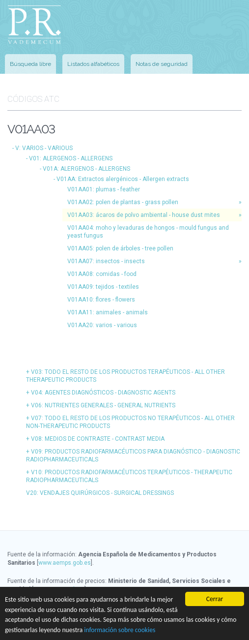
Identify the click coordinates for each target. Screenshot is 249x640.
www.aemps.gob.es (64, 562)
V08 (98, 438)
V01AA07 (106, 261)
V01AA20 (102, 325)
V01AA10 (101, 299)
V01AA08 (102, 274)
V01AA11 (107, 312)
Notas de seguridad (162, 64)
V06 (103, 405)
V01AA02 (122, 202)
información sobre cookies (119, 630)
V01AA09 (103, 286)
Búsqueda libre (30, 64)
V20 (100, 492)
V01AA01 (103, 189)
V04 (103, 392)
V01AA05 (120, 248)
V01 (70, 158)
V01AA (122, 179)
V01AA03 (143, 215)
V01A (86, 168)
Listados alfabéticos (93, 64)
